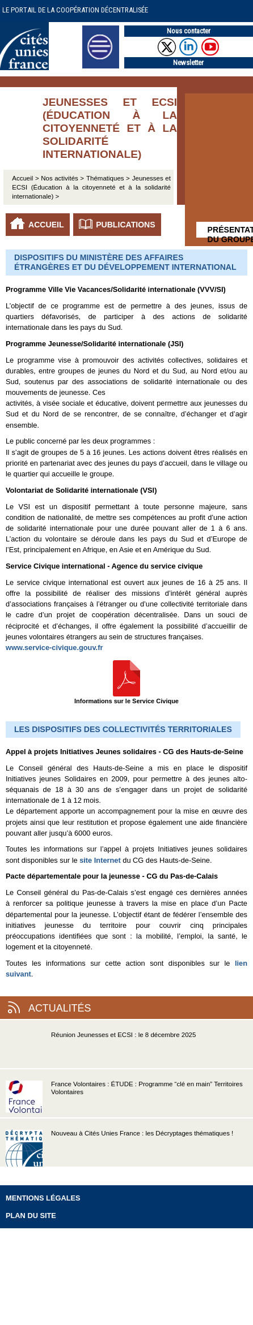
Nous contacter (188, 31)
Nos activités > (62, 178)
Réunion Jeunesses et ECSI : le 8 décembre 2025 (101, 1049)
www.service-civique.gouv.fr (54, 647)
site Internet (100, 860)
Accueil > (26, 178)
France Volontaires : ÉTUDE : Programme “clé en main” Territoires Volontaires (124, 1099)
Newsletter (188, 62)
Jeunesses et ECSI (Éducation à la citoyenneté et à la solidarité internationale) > (91, 187)
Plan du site (31, 1215)
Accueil (46, 224)
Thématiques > (108, 178)
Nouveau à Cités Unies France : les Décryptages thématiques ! (119, 1148)
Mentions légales (43, 1198)
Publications (125, 224)
